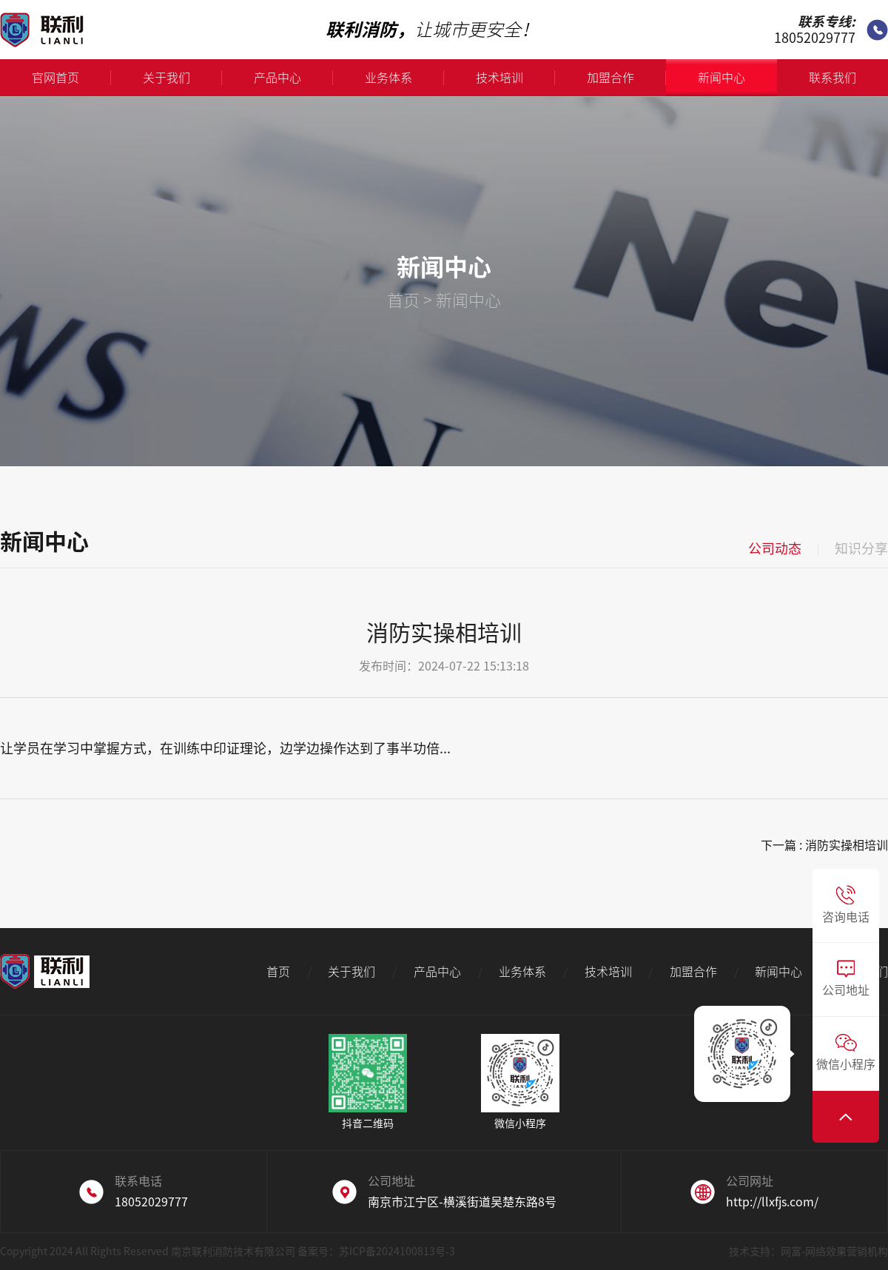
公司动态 (774, 548)
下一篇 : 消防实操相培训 (824, 845)
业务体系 (404, 77)
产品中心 (293, 77)
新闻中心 (721, 78)
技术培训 (515, 77)
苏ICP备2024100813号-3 (397, 1251)
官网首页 (71, 77)
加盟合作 (626, 77)
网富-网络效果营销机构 (834, 1251)
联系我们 (832, 78)
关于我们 (182, 77)
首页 (403, 300)
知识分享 (861, 548)
